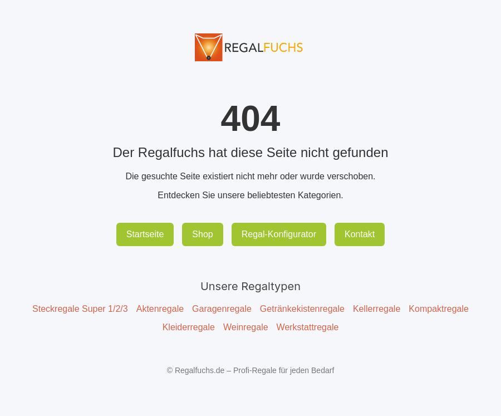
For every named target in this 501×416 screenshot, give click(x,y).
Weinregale (245, 327)
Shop (202, 234)
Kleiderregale (189, 327)
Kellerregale (376, 309)
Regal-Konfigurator (279, 234)
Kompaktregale (439, 309)
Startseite (145, 234)
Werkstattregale (308, 327)
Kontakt (360, 234)
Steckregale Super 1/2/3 (80, 309)
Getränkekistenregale (302, 309)
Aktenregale (160, 309)
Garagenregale (222, 309)
